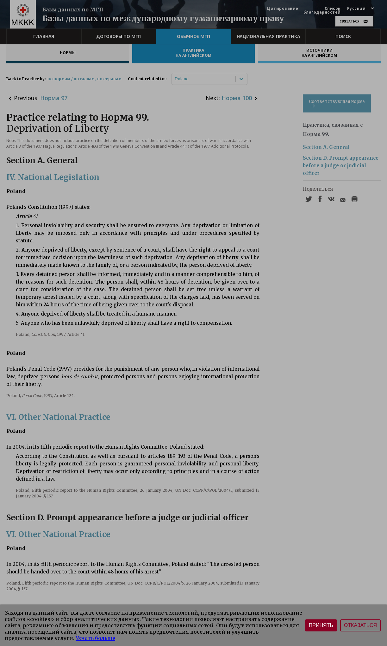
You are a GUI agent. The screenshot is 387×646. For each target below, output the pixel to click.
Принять (321, 625)
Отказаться (360, 625)
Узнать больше (95, 638)
